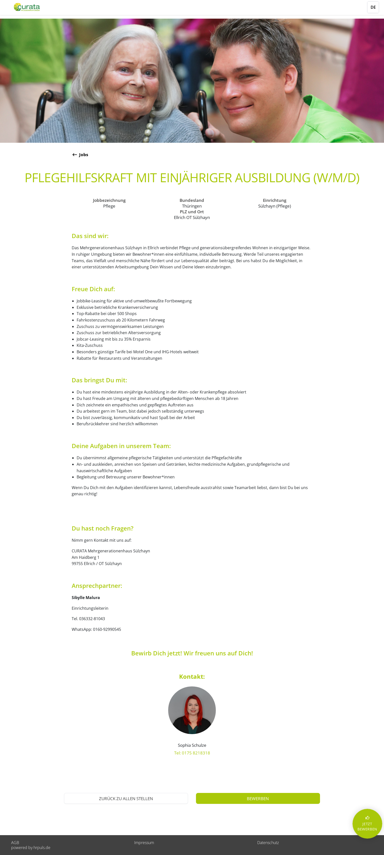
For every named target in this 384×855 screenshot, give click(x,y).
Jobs (83, 154)
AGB (15, 842)
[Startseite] (33, 7)
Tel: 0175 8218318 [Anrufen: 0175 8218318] (192, 753)
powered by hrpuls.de (30, 847)
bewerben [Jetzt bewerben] (258, 798)
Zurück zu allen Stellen (126, 798)
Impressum (144, 842)
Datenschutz (268, 842)
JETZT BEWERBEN (367, 823)
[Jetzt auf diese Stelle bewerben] (258, 798)
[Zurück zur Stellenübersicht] (192, 154)
